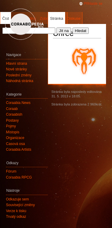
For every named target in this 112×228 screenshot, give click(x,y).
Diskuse (74, 18)
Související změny (20, 205)
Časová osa (15, 144)
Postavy (12, 120)
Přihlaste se (93, 3)
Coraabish (14, 114)
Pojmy (11, 126)
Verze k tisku (16, 211)
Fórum (11, 171)
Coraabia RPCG (19, 177)
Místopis (12, 132)
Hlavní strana (16, 63)
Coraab (12, 109)
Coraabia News (18, 103)
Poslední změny (18, 75)
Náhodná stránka (19, 81)
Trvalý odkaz (16, 217)
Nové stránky (16, 69)
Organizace (15, 138)
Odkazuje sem (17, 199)
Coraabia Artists (18, 149)
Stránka (56, 18)
